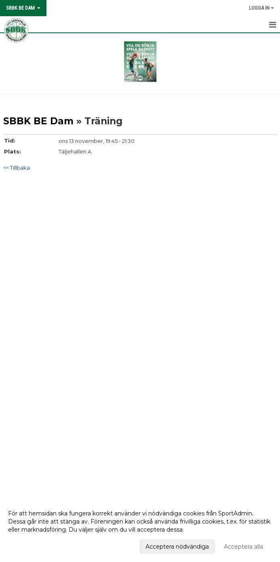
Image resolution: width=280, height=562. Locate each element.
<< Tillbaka (16, 167)
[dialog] (140, 529)
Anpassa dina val (31, 545)
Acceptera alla (243, 546)
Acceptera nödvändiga (177, 546)
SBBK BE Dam (38, 121)
